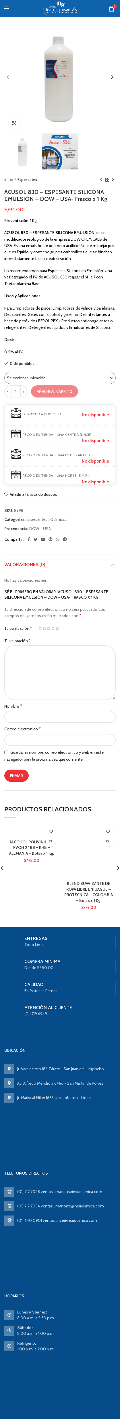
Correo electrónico (22, 729)
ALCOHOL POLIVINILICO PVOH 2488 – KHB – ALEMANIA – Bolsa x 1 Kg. (31, 847)
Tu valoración (17, 640)
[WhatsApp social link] (57, 539)
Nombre (13, 706)
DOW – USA (40, 528)
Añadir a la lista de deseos (33, 494)
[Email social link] (43, 539)
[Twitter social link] (35, 539)
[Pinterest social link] (50, 539)
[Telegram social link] (65, 539)
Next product (113, 179)
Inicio (8, 179)
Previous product (101, 179)
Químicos (58, 519)
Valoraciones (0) (24, 564)
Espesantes (27, 179)
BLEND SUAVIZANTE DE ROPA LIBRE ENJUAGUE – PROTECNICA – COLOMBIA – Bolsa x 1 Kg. (88, 892)
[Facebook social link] (29, 539)
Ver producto (51, 841)
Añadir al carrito (54, 391)
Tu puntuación (18, 628)
